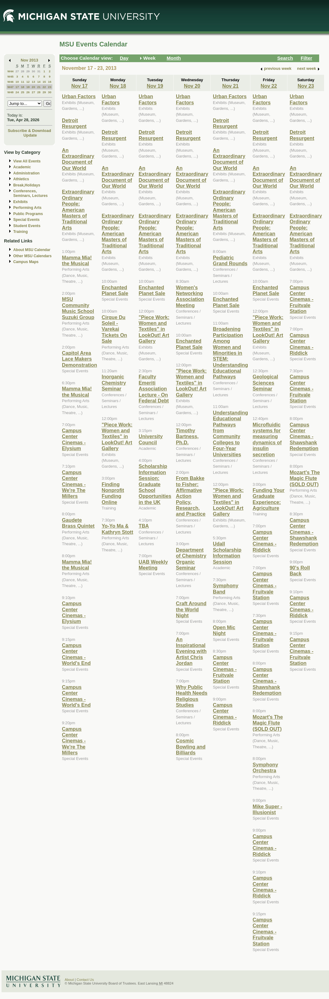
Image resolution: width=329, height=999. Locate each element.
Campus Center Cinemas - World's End (76, 654)
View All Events (27, 161)
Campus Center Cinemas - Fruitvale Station (225, 669)
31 (39, 71)
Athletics (21, 179)
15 (44, 81)
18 (22, 87)
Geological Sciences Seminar (265, 382)
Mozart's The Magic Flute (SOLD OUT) (268, 723)
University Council (151, 439)
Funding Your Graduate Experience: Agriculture (269, 499)
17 (17, 87)
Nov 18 (118, 86)
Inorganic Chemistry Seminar (114, 382)
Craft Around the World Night (191, 609)
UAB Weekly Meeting (153, 564)
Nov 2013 (29, 60)
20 (33, 87)
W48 (10, 92)
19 (28, 87)
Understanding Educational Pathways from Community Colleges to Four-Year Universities (230, 433)
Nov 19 (155, 86)
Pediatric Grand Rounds (230, 260)
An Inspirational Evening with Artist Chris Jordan (191, 651)
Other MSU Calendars (32, 256)
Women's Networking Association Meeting (190, 296)
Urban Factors (79, 96)
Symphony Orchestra (265, 767)
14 (39, 81)
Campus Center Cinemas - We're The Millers (74, 484)
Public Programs (28, 214)
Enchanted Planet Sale (115, 290)
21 (39, 87)
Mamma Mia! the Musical (77, 260)
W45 (10, 76)
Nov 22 (269, 86)
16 (49, 81)
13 (33, 81)
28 (22, 71)
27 (17, 71)
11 (22, 81)
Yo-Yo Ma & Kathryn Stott (117, 528)
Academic (22, 167)
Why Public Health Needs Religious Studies (191, 696)
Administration (26, 173)
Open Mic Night (224, 630)
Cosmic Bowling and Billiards (190, 746)
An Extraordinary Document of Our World (78, 159)
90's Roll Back (300, 570)
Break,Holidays (26, 185)
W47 (10, 87)
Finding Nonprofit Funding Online (113, 493)
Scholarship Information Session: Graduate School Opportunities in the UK (155, 484)
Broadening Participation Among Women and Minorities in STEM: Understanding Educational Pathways (230, 352)
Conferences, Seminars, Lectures (30, 193)
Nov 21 (230, 86)
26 (28, 92)
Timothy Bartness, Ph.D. (187, 436)
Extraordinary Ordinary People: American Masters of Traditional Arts (78, 209)
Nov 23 (306, 86)
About (69, 979)
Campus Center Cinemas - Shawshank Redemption (267, 681)
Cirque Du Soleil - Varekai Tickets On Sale (114, 329)
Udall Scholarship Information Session (227, 552)
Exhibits (20, 202)
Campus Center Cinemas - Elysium (74, 439)
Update (30, 135)
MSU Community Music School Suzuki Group (78, 308)
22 (44, 87)
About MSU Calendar (31, 250)
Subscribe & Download (29, 130)
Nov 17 (79, 86)
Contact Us (85, 979)
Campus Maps (26, 262)
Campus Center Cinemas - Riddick (225, 713)
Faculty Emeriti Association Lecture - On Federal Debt (154, 388)
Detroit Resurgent (74, 123)
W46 (10, 81)
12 (28, 81)
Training (20, 232)
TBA (144, 526)
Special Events (26, 220)
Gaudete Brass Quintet (78, 523)
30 (33, 71)
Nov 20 (192, 86)
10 (17, 81)
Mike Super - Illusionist (267, 809)
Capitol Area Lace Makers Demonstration (79, 359)
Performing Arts (27, 208)
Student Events (26, 226)
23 (49, 87)
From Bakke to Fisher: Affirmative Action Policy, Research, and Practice (190, 496)
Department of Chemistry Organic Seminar (191, 558)
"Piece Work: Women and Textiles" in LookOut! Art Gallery (117, 436)
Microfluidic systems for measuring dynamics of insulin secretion (267, 439)
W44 (10, 71)
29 (28, 71)
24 (17, 92)
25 (22, 92)
